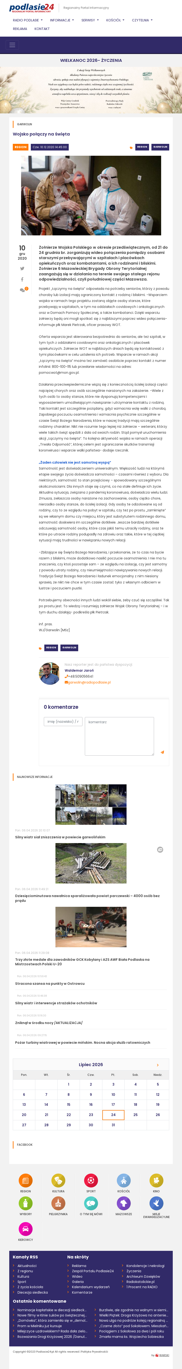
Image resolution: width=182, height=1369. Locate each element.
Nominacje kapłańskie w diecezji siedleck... (52, 1310)
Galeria (78, 1281)
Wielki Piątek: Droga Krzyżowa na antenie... (133, 1315)
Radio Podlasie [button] (26, 20)
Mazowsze (124, 1206)
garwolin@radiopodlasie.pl (88, 682)
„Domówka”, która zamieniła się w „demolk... (52, 1320)
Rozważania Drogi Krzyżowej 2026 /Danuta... (52, 1336)
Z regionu (25, 1271)
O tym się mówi (91, 1206)
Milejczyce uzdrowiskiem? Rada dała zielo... (52, 1331)
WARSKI (164, 1355)
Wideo (77, 1276)
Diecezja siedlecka (33, 1292)
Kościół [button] (114, 20)
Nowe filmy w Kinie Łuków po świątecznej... (52, 1315)
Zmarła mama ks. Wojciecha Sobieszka (131, 1336)
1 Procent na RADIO (142, 1287)
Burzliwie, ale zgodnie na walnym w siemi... (133, 1310)
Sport (91, 1183)
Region (21, 147)
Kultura (58, 1183)
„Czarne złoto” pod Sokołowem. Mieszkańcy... (134, 1326)
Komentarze (82, 1292)
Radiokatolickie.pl (141, 1281)
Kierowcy (25, 1231)
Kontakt (42, 28)
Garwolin (160, 147)
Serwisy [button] (89, 20)
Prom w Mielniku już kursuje (40, 1326)
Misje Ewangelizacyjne (156, 1207)
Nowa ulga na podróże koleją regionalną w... (134, 1320)
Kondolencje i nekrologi (145, 1265)
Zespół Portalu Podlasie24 (93, 1271)
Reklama (20, 28)
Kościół (124, 1183)
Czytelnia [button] (141, 20)
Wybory (26, 1206)
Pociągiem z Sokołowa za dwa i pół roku (131, 1331)
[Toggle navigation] (12, 45)
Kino (157, 1183)
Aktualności (27, 1265)
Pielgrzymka (58, 1206)
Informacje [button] (60, 20)
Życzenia (134, 1271)
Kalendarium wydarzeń (91, 1287)
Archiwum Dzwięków (143, 1276)
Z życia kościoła (30, 1287)
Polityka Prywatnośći (94, 1352)
